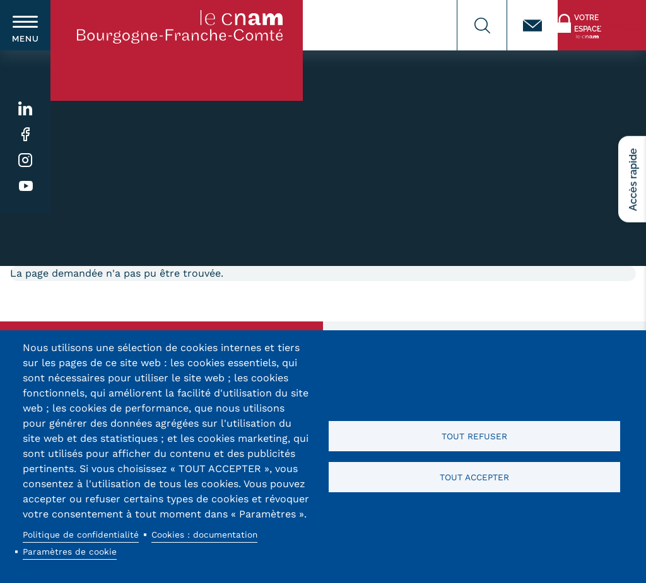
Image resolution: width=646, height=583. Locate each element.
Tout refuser (474, 436)
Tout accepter (474, 477)
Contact (532, 25)
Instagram (25, 160)
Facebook (25, 134)
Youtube (25, 186)
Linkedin (25, 109)
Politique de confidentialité (81, 534)
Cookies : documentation (204, 534)
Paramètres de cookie (70, 551)
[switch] (25, 25)
